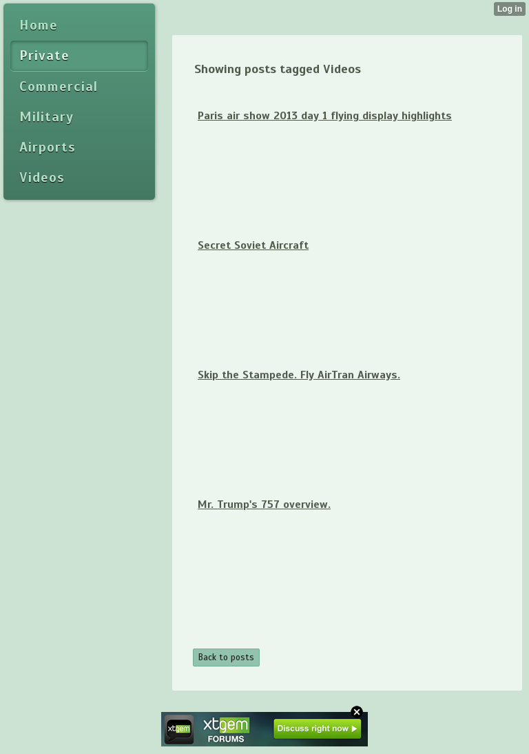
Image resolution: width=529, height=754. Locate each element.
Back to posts (226, 657)
